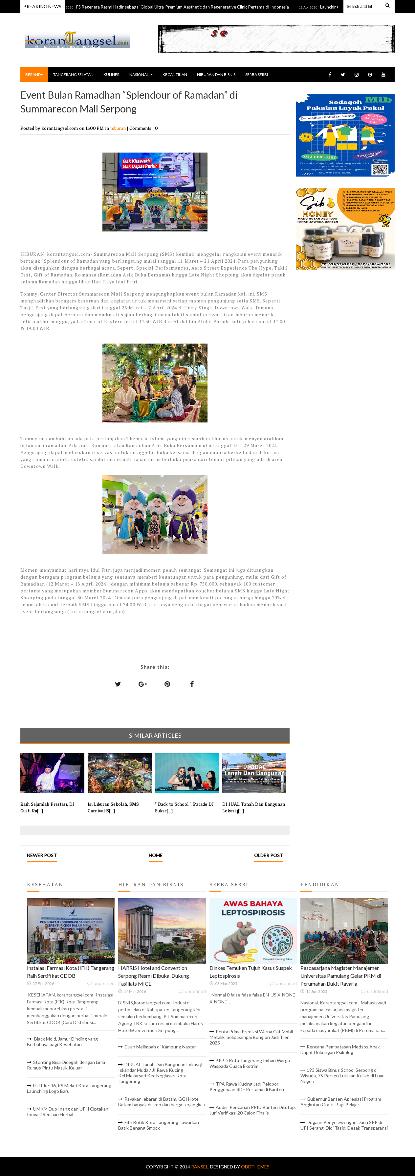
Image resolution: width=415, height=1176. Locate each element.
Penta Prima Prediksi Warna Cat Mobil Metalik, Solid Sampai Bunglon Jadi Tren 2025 (251, 1037)
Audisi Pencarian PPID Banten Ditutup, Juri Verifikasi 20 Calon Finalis (252, 1110)
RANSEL (35, 33)
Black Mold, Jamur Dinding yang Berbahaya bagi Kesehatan (62, 1041)
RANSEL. (200, 1166)
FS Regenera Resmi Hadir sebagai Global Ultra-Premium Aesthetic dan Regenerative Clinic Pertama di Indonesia (186, 7)
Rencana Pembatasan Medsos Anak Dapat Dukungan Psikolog (340, 1049)
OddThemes (255, 1166)
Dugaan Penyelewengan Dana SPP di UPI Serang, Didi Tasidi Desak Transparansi (344, 1125)
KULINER (111, 74)
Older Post (268, 855)
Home (156, 855)
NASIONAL (141, 74)
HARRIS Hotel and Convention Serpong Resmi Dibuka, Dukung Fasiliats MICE (153, 976)
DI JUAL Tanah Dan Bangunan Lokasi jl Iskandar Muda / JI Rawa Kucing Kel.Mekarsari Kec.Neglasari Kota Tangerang (160, 1073)
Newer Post (42, 855)
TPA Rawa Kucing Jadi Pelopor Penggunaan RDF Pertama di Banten (246, 1086)
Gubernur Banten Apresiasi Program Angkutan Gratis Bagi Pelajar (340, 1101)
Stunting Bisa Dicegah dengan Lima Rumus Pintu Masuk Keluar (66, 1064)
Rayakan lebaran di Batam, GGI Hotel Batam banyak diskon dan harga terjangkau (161, 1101)
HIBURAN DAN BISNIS (216, 74)
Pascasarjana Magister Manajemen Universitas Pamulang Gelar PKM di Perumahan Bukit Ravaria (340, 976)
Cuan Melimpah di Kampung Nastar (160, 1046)
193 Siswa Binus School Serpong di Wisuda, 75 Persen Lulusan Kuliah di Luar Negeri (342, 1075)
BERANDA (34, 74)
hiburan (118, 128)
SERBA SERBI (256, 74)
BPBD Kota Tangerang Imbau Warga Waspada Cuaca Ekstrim (249, 1063)
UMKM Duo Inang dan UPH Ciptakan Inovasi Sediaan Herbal (67, 1111)
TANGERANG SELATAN (73, 74)
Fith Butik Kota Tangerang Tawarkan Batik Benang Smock (158, 1125)
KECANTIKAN (175, 74)
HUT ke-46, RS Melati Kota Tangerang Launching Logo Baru (69, 1088)
